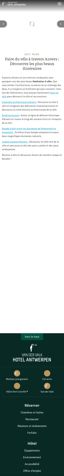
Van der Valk (47, 388)
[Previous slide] (3, 23)
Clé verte (47, 375)
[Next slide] (60, 23)
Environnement (32, 457)
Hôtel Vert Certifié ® (17, 388)
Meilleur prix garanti (17, 375)
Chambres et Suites (32, 412)
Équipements (32, 450)
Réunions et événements (32, 426)
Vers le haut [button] (32, 336)
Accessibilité (32, 464)
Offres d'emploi (32, 471)
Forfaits (32, 432)
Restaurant (32, 419)
